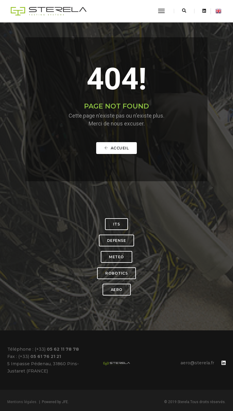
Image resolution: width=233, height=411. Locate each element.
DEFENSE (116, 240)
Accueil (116, 148)
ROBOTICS (116, 273)
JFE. (65, 402)
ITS (116, 224)
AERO (117, 289)
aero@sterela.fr (197, 363)
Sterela (183, 402)
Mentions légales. (22, 402)
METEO (116, 257)
